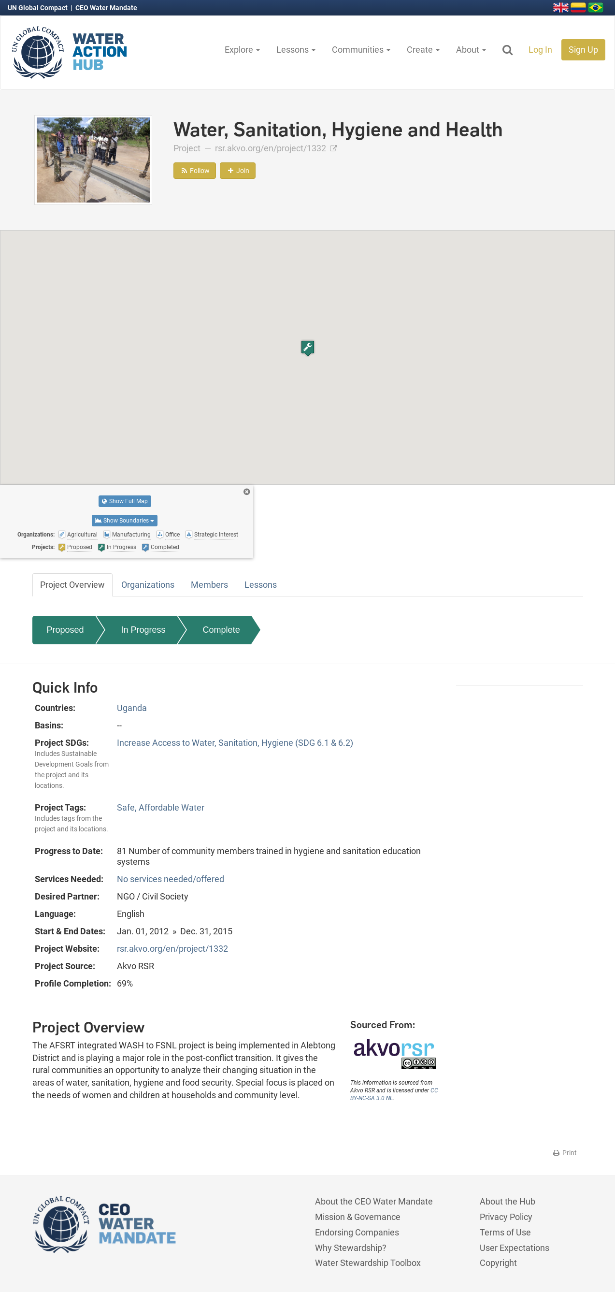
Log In (540, 49)
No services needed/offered (170, 879)
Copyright (498, 1263)
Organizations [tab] (147, 585)
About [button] (471, 49)
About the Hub (507, 1201)
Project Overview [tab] (72, 585)
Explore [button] (242, 49)
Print (564, 1153)
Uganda (132, 708)
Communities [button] (361, 49)
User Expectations (514, 1248)
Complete (221, 630)
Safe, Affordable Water (160, 807)
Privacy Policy (506, 1217)
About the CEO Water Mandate (374, 1201)
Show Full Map (125, 501)
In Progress (143, 630)
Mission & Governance (357, 1217)
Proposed (65, 630)
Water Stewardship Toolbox (368, 1263)
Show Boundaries (124, 520)
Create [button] (423, 49)
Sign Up (583, 49)
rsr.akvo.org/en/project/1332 (276, 148)
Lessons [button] (295, 49)
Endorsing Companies (357, 1232)
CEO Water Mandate (106, 8)
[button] (307, 348)
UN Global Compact (38, 8)
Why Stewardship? (350, 1248)
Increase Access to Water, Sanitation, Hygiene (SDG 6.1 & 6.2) (235, 743)
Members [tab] (209, 585)
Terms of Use (505, 1232)
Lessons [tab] (260, 585)
